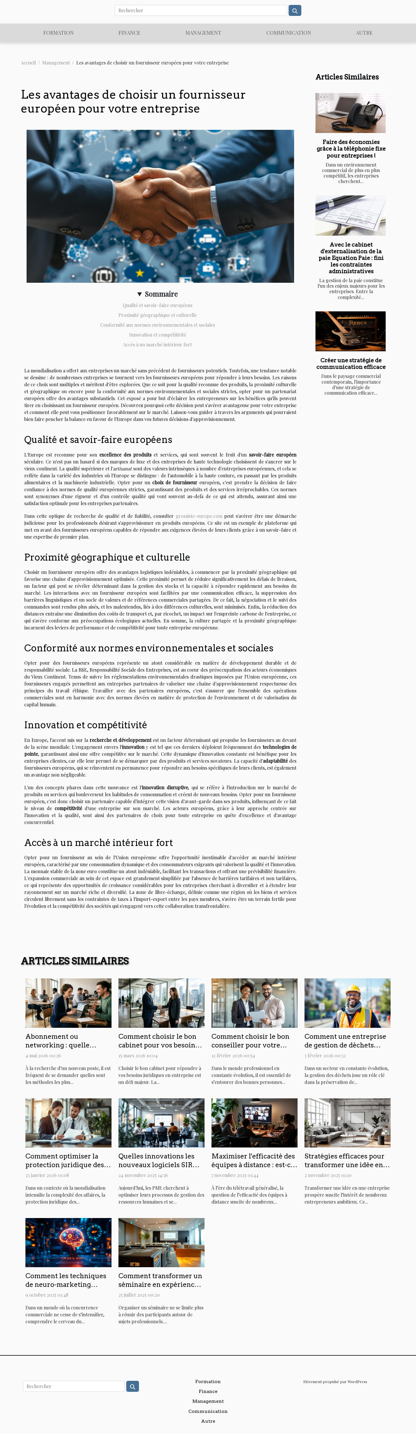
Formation (58, 32)
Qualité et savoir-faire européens (157, 305)
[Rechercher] (201, 10)
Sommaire (161, 293)
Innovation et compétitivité (157, 335)
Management (203, 32)
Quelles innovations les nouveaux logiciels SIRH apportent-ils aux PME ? (158, 1165)
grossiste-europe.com (199, 516)
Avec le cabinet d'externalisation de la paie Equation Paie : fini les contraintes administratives (351, 258)
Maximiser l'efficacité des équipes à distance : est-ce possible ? (253, 1165)
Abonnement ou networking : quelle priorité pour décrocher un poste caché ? (64, 1049)
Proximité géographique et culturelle (157, 315)
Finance (129, 32)
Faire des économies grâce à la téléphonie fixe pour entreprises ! (351, 149)
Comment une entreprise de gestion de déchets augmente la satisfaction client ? (345, 1049)
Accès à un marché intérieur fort (157, 344)
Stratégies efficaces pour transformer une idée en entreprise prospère (344, 1165)
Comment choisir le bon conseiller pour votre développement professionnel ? (250, 1049)
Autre (364, 32)
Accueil (28, 63)
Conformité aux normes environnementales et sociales (157, 325)
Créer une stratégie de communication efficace (351, 363)
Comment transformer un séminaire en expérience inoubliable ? (160, 1284)
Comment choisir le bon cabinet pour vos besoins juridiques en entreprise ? (160, 1045)
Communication (288, 32)
